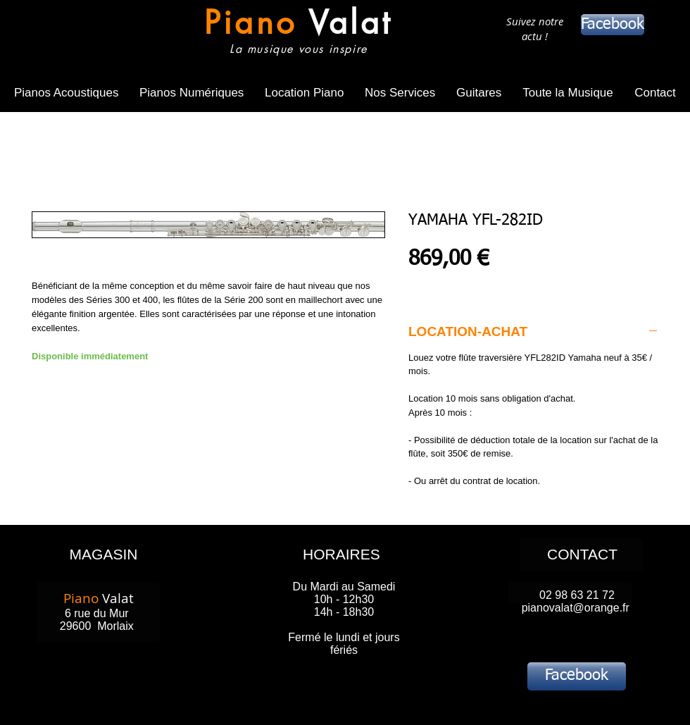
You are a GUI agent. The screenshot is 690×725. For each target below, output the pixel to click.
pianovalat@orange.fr (575, 608)
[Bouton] (294, 33)
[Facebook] (612, 24)
